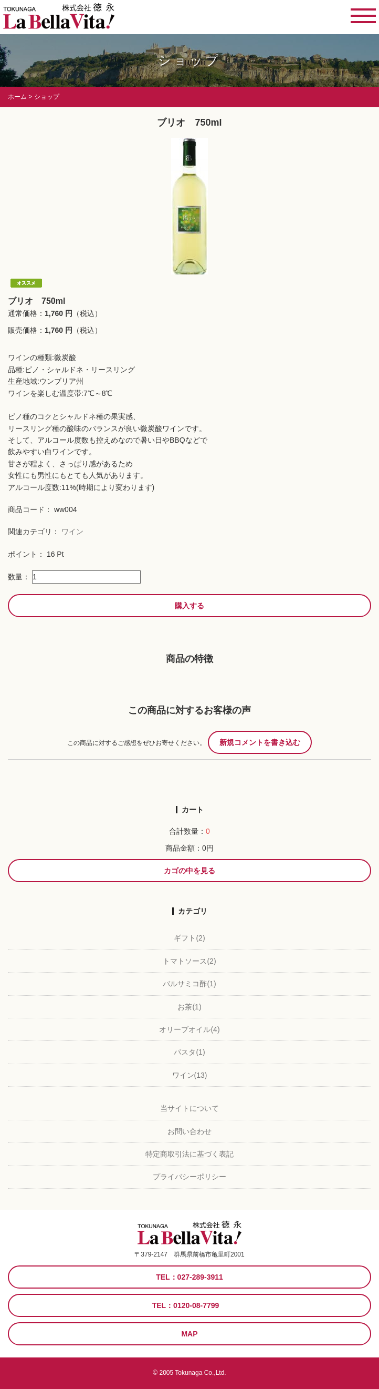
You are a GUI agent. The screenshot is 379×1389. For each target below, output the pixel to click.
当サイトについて (189, 1108)
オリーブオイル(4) (189, 1029)
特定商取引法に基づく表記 (189, 1154)
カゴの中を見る (189, 870)
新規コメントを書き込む (259, 742)
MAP (189, 1334)
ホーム (17, 96)
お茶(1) (189, 1007)
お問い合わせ (189, 1131)
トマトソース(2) (189, 961)
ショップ (189, 60)
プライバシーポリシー (189, 1176)
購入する (189, 605)
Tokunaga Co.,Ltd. (200, 1372)
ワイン (72, 531)
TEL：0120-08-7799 (185, 1305)
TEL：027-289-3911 (189, 1277)
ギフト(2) (189, 938)
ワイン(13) (189, 1075)
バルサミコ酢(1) (189, 983)
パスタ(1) (189, 1052)
